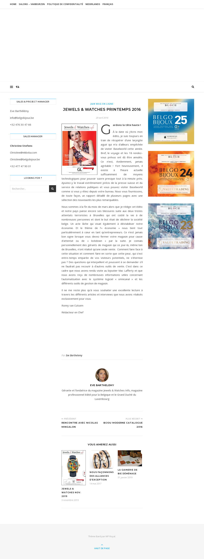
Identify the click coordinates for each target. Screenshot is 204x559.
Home (13, 4)
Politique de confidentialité (65, 4)
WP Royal (110, 536)
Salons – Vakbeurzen (32, 4)
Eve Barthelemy (74, 355)
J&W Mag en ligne (101, 103)
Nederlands (93, 4)
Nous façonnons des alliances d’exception (102, 476)
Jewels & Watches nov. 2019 (71, 492)
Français (108, 4)
